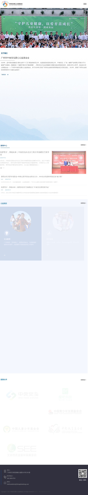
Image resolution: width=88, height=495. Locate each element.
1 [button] (42, 46)
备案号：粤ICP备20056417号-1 (42, 491)
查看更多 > (83, 145)
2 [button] (44, 46)
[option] (44, 28)
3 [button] (45, 46)
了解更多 (4, 74)
